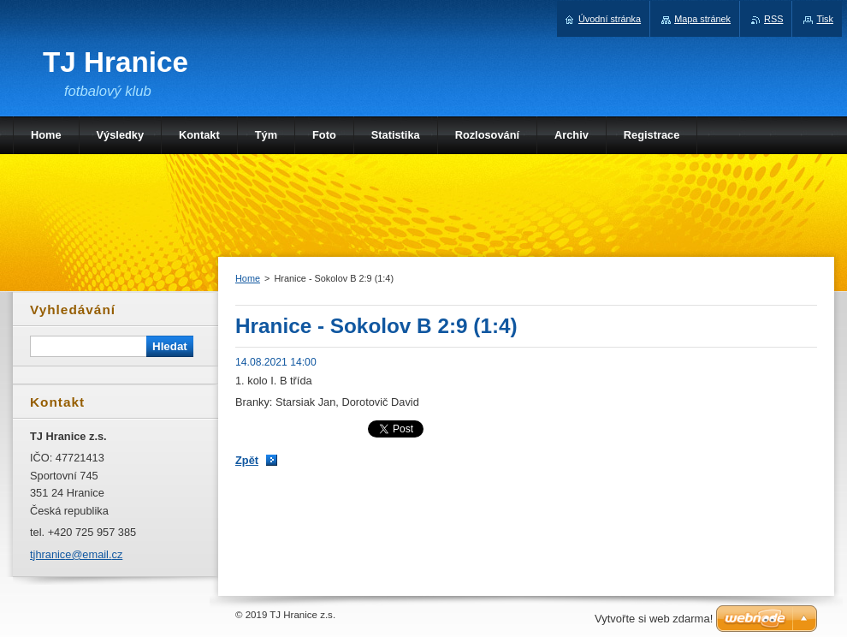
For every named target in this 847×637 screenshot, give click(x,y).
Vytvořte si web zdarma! (654, 618)
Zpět (246, 460)
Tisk (824, 19)
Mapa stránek (702, 19)
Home (247, 278)
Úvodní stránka (609, 19)
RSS (773, 19)
